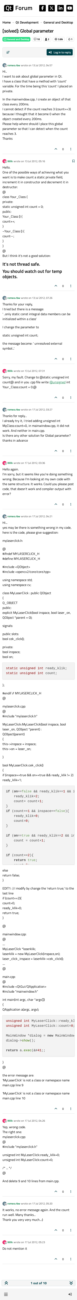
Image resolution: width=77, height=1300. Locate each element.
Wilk (10, 161)
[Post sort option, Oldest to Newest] (8, 52)
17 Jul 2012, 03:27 (42, 409)
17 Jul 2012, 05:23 (35, 1242)
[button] (6, 1294)
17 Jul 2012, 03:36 (35, 463)
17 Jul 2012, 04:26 (35, 1121)
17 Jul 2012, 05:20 (42, 1203)
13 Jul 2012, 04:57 (42, 65)
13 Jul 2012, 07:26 (42, 298)
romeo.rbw (13, 65)
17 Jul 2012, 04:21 (42, 516)
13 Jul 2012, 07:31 (35, 371)
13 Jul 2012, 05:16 (35, 161)
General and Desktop (16, 39)
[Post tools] (71, 149)
